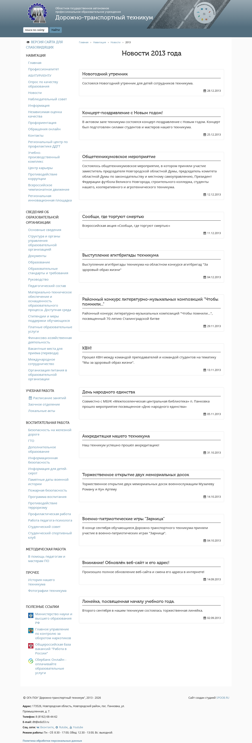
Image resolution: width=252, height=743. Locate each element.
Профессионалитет (43, 59)
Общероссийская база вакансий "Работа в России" (53, 638)
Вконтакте (45, 717)
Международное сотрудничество (41, 351)
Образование (39, 252)
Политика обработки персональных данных (52, 731)
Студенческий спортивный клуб (50, 525)
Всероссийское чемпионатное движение (48, 177)
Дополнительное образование (42, 439)
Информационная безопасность (43, 449)
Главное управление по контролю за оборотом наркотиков (53, 623)
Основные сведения (44, 219)
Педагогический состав (47, 275)
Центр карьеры (40, 157)
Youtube (76, 717)
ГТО (31, 430)
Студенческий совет (44, 516)
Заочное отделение (44, 394)
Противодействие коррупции (42, 166)
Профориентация (42, 112)
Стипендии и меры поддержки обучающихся (49, 308)
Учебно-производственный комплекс (44, 146)
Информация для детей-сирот (47, 460)
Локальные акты (41, 400)
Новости (35, 82)
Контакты (36, 125)
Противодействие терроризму (42, 495)
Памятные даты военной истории (48, 471)
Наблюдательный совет (47, 89)
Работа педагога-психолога (50, 510)
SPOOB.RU (222, 688)
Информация (38, 95)
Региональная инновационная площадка (50, 187)
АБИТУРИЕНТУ (39, 65)
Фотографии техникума (47, 580)
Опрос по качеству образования (43, 73)
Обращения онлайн (44, 119)
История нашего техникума (41, 571)
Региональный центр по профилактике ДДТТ (48, 133)
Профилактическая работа (49, 503)
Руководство (38, 269)
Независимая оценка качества (45, 103)
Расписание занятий (47, 387)
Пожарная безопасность (47, 480)
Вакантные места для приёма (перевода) (45, 340)
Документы (37, 245)
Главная (34, 52)
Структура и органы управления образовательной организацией (44, 232)
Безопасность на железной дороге (49, 421)
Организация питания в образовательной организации (47, 364)
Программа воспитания (47, 486)
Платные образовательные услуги (50, 319)
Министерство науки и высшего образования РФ (53, 608)
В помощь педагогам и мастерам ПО (46, 548)
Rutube (61, 717)
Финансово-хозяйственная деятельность (50, 329)
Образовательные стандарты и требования (48, 260)
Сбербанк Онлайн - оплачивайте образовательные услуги (50, 656)
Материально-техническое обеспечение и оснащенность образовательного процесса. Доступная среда (50, 291)
